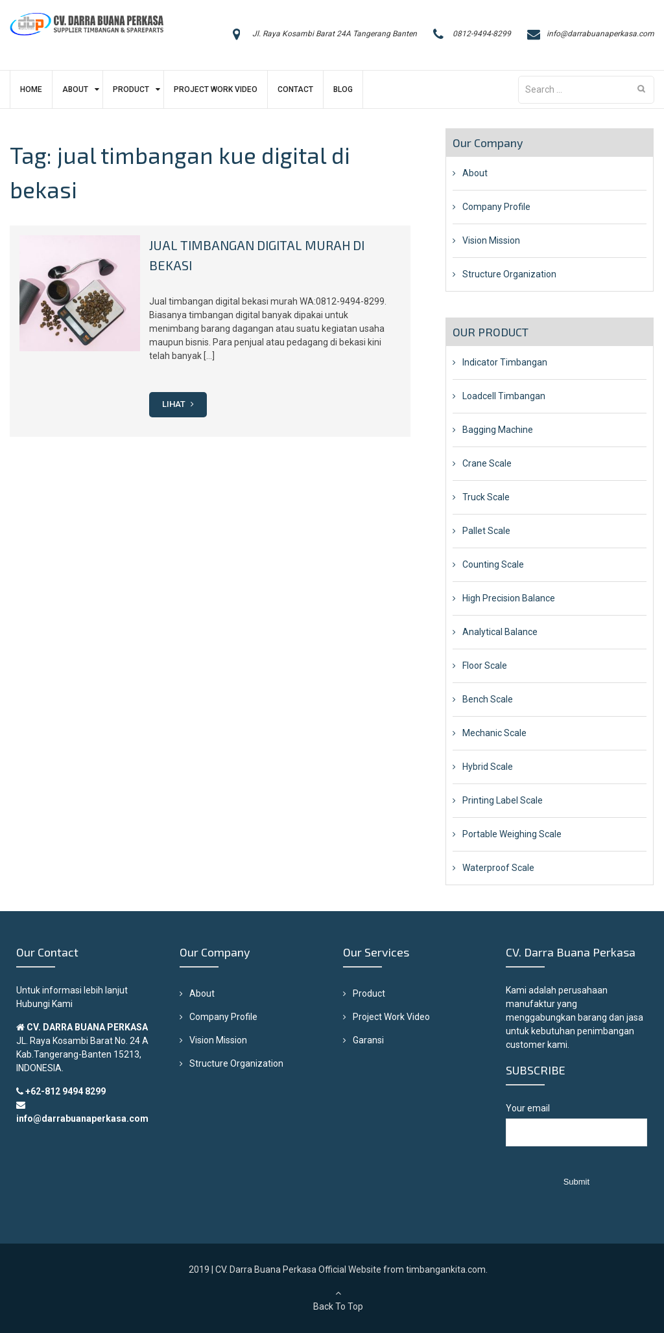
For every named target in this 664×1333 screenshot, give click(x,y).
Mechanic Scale (494, 733)
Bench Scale (487, 699)
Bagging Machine (497, 429)
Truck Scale (486, 497)
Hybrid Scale (487, 766)
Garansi (368, 1040)
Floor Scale (484, 665)
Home (31, 89)
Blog (343, 89)
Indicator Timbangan (504, 362)
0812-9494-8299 (482, 33)
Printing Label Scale (502, 800)
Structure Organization (509, 274)
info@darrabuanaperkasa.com (600, 33)
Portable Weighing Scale (512, 834)
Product (131, 89)
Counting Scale (493, 564)
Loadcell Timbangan (503, 396)
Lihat (178, 403)
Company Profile (496, 207)
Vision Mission (491, 240)
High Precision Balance (508, 598)
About (75, 89)
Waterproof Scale (498, 868)
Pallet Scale (486, 531)
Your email (576, 1131)
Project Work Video (215, 89)
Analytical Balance (500, 632)
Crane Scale (487, 463)
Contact (295, 89)
